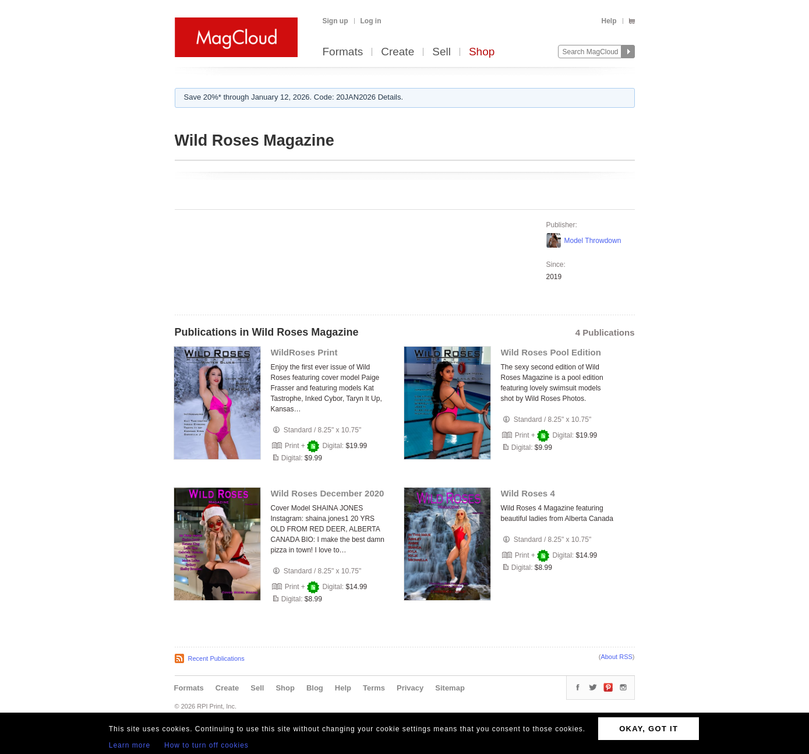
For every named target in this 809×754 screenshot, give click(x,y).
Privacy (410, 687)
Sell (441, 52)
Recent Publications (216, 658)
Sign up (335, 21)
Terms (374, 687)
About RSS (616, 656)
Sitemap (450, 687)
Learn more (129, 745)
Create (397, 52)
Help (608, 21)
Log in (371, 21)
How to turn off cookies (206, 745)
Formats (343, 52)
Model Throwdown (592, 241)
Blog (314, 687)
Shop (481, 52)
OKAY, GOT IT (648, 728)
